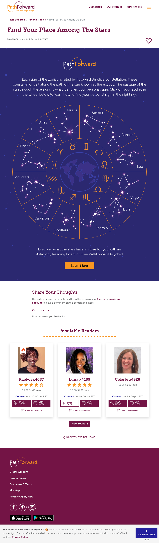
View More (79, 423)
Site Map (15, 490)
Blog (17, 19)
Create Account (19, 471)
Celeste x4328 (127, 379)
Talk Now (19, 403)
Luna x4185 (79, 379)
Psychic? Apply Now (21, 496)
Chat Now (39, 403)
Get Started (95, 6)
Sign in (101, 299)
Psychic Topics (37, 19)
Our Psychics (114, 6)
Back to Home (80, 437)
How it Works (134, 6)
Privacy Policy (20, 537)
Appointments (31, 410)
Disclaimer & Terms (21, 484)
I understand (146, 532)
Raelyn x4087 (31, 379)
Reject (146, 539)
